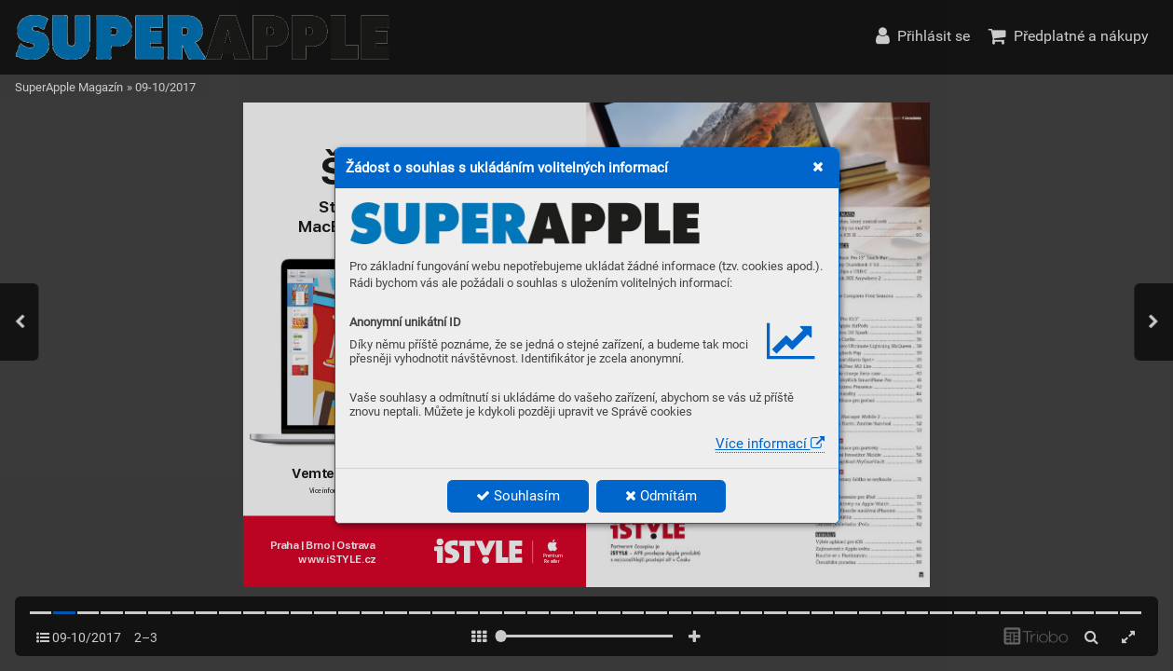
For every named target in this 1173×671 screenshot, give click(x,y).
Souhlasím (518, 495)
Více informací (770, 443)
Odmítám (661, 495)
